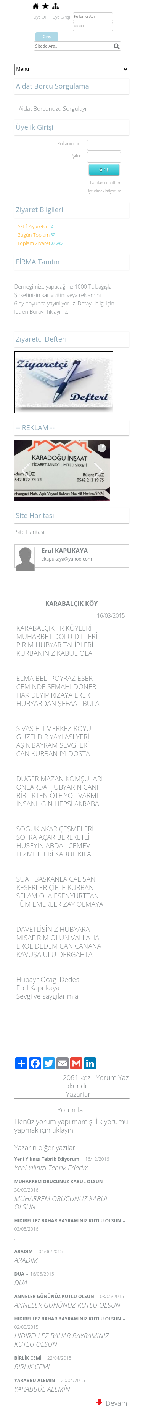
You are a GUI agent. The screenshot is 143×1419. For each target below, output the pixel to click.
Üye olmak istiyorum (103, 191)
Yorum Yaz (112, 1077)
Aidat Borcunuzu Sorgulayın (54, 108)
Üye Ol (40, 17)
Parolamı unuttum (105, 182)
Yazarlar (78, 1094)
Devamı (112, 1403)
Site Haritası (30, 532)
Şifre (77, 156)
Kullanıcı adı (69, 143)
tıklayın (62, 1130)
